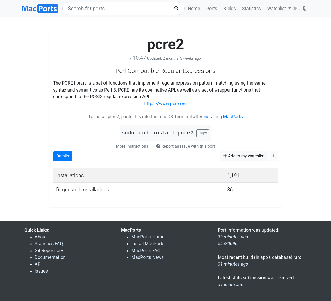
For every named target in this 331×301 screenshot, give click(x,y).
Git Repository (49, 250)
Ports (211, 8)
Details (62, 156)
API (38, 264)
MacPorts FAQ (146, 250)
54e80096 (227, 243)
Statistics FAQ (49, 243)
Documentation (50, 257)
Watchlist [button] (277, 8)
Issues (41, 271)
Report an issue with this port (185, 146)
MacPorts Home (147, 236)
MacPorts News (147, 257)
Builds (229, 8)
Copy (203, 133)
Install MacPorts (147, 243)
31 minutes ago (233, 264)
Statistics (251, 8)
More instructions (132, 146)
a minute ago (230, 284)
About (41, 236)
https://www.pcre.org (165, 103)
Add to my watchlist (244, 156)
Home (194, 8)
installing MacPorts (223, 116)
